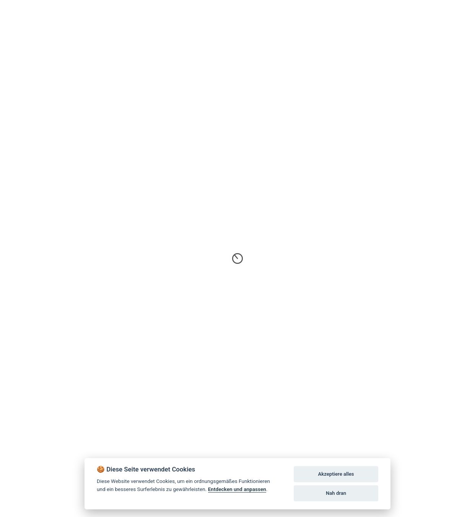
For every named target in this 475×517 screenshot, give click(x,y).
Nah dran (336, 493)
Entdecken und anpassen (237, 489)
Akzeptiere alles (336, 474)
